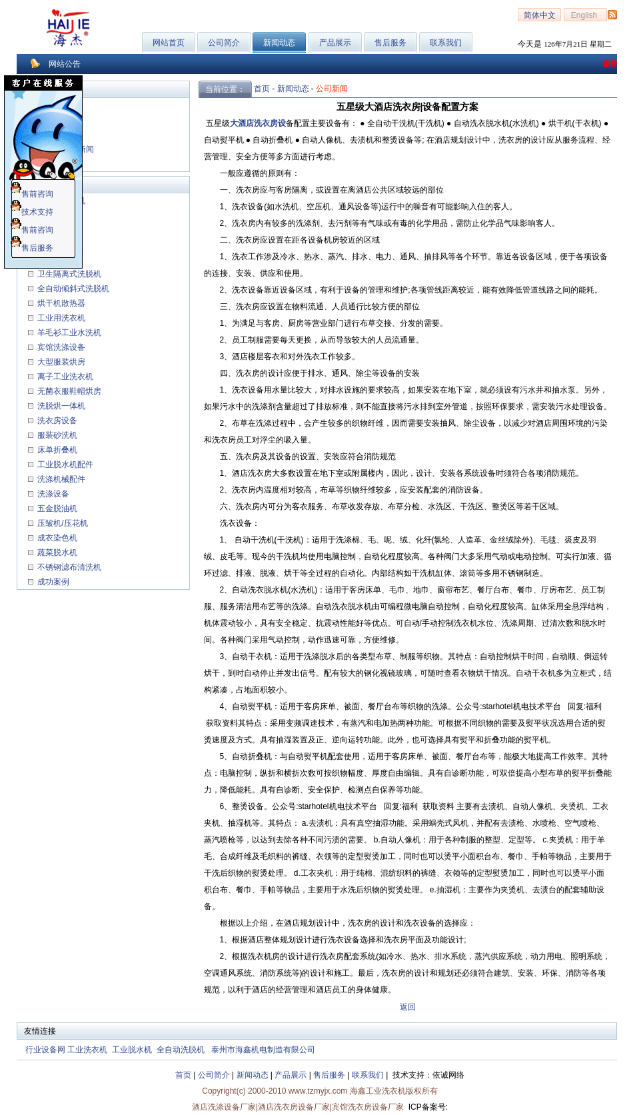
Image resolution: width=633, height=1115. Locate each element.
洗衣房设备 (56, 420)
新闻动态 (293, 88)
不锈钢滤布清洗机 (68, 567)
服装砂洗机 (56, 435)
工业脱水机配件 (64, 464)
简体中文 (540, 15)
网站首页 (169, 42)
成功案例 (52, 581)
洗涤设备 (52, 494)
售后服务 (390, 42)
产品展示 (335, 42)
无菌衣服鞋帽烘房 (69, 391)
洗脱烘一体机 (60, 406)
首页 (262, 88)
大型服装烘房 (60, 362)
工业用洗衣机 (60, 318)
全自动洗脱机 (181, 1049)
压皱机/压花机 (61, 523)
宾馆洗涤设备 (60, 347)
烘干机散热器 (60, 303)
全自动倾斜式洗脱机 (72, 288)
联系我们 (446, 42)
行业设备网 (45, 1049)
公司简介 (224, 42)
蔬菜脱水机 (56, 552)
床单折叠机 (56, 450)
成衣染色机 (56, 538)
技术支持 (32, 212)
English (585, 15)
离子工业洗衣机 (64, 376)
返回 (408, 1007)
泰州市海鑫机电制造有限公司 (263, 1049)
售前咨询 (32, 194)
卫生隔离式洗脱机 (68, 274)
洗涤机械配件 (60, 479)
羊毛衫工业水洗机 (68, 332)
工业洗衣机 (87, 1049)
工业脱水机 (132, 1049)
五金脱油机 (56, 508)
